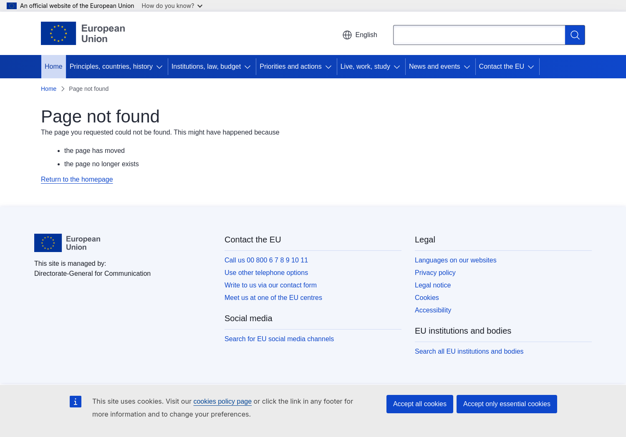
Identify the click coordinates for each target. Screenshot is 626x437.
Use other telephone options (266, 272)
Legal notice (433, 285)
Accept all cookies (420, 403)
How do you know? (172, 5)
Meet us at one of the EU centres (273, 297)
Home (54, 66)
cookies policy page (222, 401)
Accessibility (433, 310)
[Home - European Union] (83, 33)
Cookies (427, 297)
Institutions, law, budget (206, 66)
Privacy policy (435, 272)
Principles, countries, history (111, 66)
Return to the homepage (77, 179)
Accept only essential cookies (506, 403)
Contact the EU (502, 66)
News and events (434, 66)
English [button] (359, 35)
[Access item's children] (161, 66)
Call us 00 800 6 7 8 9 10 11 (266, 260)
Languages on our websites (456, 260)
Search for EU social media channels (279, 338)
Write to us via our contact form (271, 285)
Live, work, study (365, 66)
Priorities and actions (291, 66)
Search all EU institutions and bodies (469, 351)
